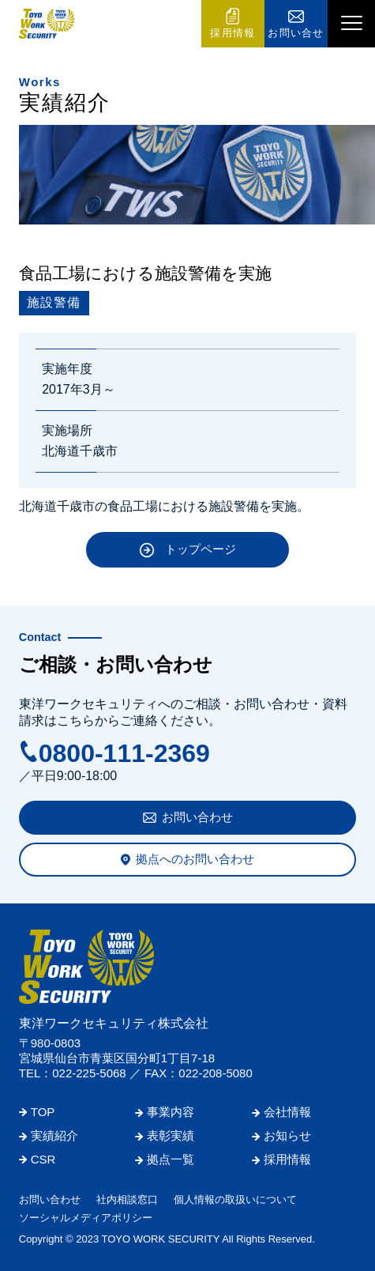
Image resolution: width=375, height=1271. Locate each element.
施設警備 (54, 302)
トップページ (200, 549)
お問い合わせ (197, 817)
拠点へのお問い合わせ (195, 859)
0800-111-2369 (124, 753)
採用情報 (232, 33)
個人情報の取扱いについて (235, 1199)
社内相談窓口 (127, 1199)
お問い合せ (296, 33)
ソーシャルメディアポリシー (85, 1218)
